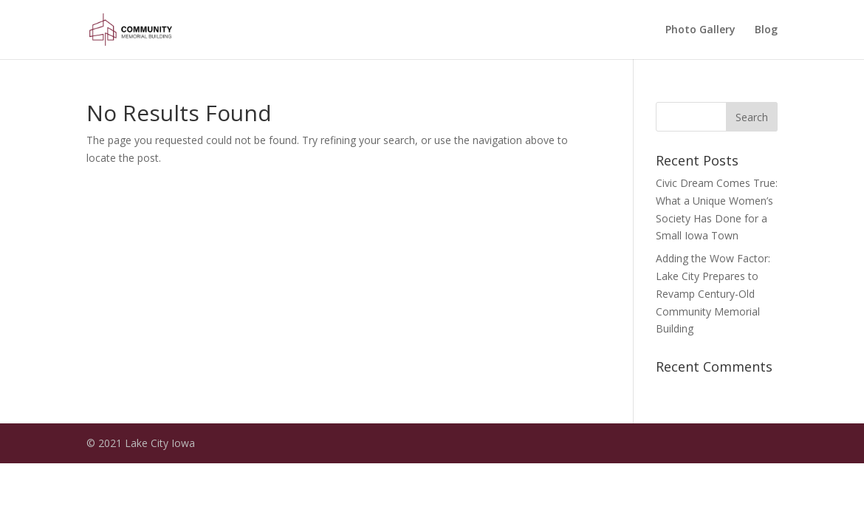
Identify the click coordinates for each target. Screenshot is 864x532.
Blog (766, 30)
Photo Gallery (700, 30)
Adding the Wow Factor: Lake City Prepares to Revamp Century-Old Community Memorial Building (713, 293)
